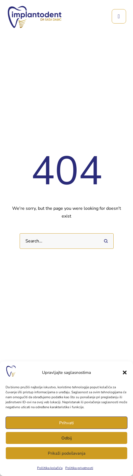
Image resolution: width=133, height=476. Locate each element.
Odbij (66, 438)
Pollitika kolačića (49, 468)
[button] (124, 372)
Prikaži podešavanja (66, 453)
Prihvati (66, 423)
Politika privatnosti (79, 468)
